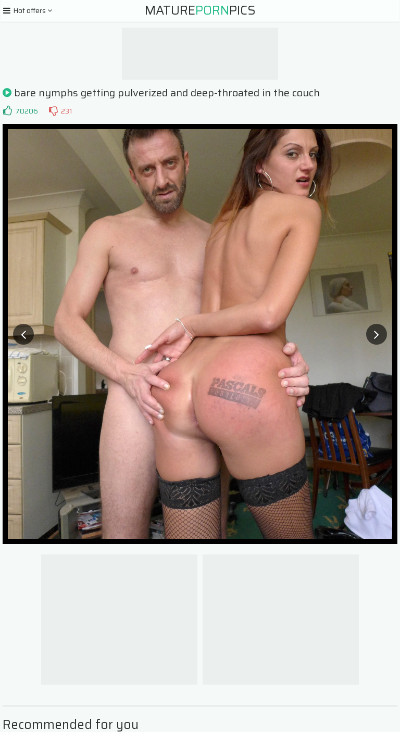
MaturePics (200, 10)
